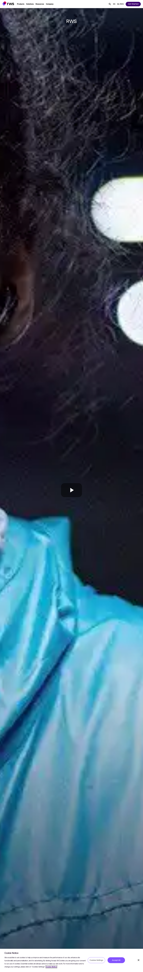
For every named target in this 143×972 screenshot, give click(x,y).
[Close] (138, 960)
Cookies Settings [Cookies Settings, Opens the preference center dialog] (96, 960)
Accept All (116, 960)
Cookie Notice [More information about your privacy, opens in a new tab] (51, 967)
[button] (8, 3)
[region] (71, 960)
